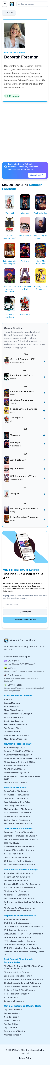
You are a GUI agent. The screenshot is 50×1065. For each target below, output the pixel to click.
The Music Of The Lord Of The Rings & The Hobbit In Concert (23, 967)
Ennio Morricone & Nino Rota (18, 976)
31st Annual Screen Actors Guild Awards (23, 934)
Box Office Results (14, 721)
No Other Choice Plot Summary (19, 888)
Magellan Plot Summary (16, 881)
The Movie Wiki (12, 732)
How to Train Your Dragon (17, 994)
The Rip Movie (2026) (15, 769)
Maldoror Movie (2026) (15, 783)
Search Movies (12, 707)
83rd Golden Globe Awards (17, 920)
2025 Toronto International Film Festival (23, 927)
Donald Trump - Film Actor (17, 816)
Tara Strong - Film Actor (16, 799)
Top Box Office (12, 1024)
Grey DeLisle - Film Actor (16, 795)
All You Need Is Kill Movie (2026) (19, 762)
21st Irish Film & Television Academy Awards (24, 953)
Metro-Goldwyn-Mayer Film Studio (21, 840)
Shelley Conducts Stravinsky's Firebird (23, 983)
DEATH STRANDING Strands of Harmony (23, 980)
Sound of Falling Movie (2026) (19, 751)
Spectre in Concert (14, 1001)
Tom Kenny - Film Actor (16, 806)
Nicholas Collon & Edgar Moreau (20, 990)
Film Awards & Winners (15, 725)
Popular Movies (12, 1013)
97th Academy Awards (15, 930)
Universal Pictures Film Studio (19, 850)
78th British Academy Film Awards (21, 945)
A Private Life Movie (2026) (17, 766)
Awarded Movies (12, 1035)
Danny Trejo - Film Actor (16, 791)
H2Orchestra (11, 998)
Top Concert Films (13, 728)
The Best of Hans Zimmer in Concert (22, 987)
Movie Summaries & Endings (18, 714)
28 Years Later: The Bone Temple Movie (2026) (22, 778)
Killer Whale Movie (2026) (17, 773)
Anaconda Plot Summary (16, 895)
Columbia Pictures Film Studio (19, 847)
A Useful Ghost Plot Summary (19, 873)
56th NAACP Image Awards (17, 938)
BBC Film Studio (12, 843)
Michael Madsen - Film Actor (18, 809)
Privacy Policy (25, 1058)
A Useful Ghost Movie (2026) (18, 755)
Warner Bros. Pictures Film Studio (20, 836)
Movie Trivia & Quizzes (15, 739)
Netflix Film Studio (14, 854)
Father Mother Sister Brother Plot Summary (24, 903)
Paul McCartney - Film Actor (18, 824)
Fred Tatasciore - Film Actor (18, 802)
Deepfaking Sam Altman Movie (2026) (22, 759)
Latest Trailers (12, 1021)
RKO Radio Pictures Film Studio (19, 865)
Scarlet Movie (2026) (15, 748)
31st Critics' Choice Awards (18, 923)
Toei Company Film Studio (17, 858)
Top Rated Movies (13, 1010)
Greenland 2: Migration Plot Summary (22, 884)
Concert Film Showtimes (16, 735)
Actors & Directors (14, 717)
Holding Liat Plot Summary (17, 877)
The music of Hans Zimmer (17, 972)
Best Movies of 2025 (14, 1031)
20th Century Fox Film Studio (18, 861)
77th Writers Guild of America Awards (22, 948)
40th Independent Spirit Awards (20, 941)
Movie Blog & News (14, 710)
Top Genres (10, 1028)
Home (8, 700)
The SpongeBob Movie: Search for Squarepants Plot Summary (19, 909)
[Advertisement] (25, 131)
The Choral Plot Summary (17, 891)
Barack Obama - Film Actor (17, 813)
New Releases (11, 1017)
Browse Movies (12, 703)
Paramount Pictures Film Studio (20, 832)
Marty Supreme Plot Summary (19, 899)
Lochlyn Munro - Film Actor (17, 820)
